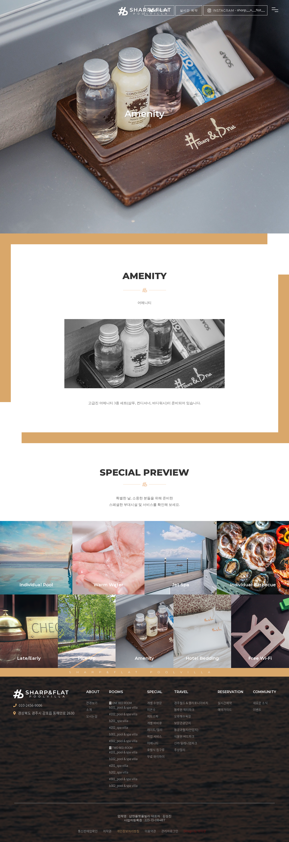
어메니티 (152, 743)
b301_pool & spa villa (123, 734)
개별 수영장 (154, 703)
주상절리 (179, 750)
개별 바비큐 (154, 723)
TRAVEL (181, 692)
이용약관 (150, 831)
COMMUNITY (264, 692)
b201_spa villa (118, 721)
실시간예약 (225, 703)
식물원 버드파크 (184, 736)
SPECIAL (154, 692)
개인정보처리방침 (128, 831)
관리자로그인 (169, 831)
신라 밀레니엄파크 (185, 743)
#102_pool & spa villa (123, 714)
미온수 (151, 709)
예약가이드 (225, 709)
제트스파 (152, 716)
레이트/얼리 (154, 729)
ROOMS (116, 692)
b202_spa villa (118, 772)
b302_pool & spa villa (123, 785)
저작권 (107, 831)
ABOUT (93, 692)
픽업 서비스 (154, 736)
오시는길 (91, 716)
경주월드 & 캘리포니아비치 (191, 703)
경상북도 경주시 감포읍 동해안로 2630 (44, 713)
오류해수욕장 (182, 716)
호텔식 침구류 (156, 750)
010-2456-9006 (27, 705)
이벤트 (257, 709)
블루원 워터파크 (184, 709)
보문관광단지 (182, 723)
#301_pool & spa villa (123, 779)
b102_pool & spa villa (123, 759)
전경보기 (91, 703)
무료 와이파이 (156, 756)
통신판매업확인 (88, 831)
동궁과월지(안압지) (186, 729)
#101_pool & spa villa (123, 752)
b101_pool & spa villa (123, 707)
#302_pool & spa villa (123, 741)
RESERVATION (230, 692)
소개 (89, 709)
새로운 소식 (260, 703)
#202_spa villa (118, 727)
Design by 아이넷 (195, 831)
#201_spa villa (118, 765)
